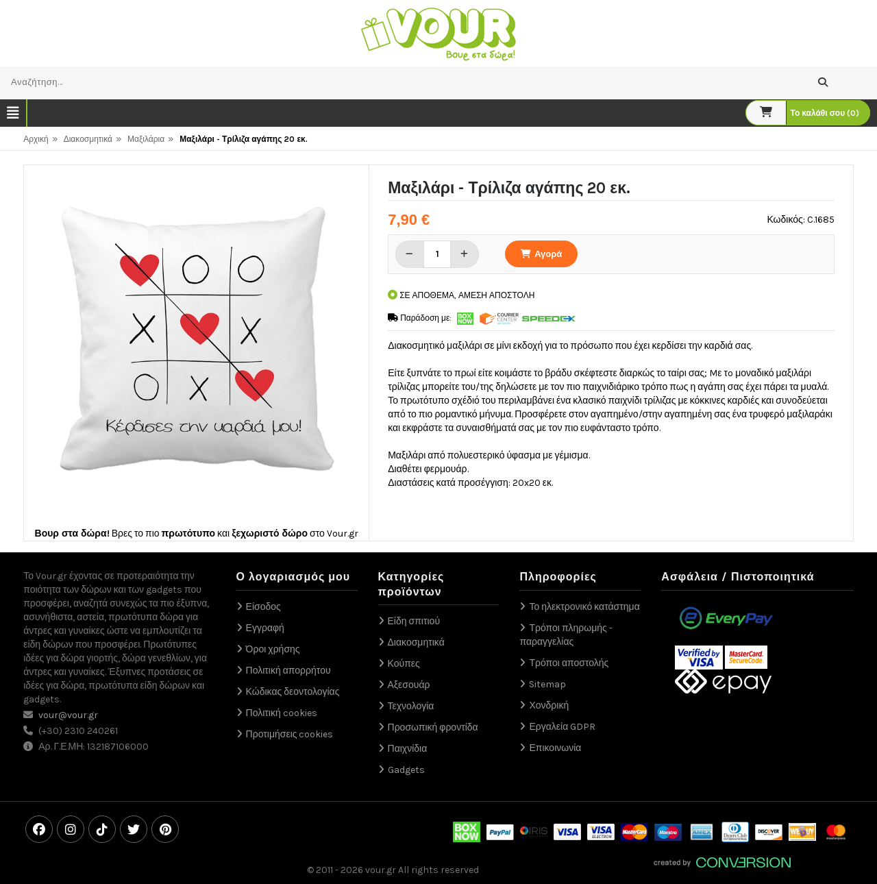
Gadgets (406, 770)
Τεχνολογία (411, 706)
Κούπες (404, 664)
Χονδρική (549, 705)
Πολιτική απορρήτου (288, 670)
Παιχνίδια (408, 748)
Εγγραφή (265, 628)
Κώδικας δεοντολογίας (293, 692)
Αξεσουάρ (409, 685)
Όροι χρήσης (273, 649)
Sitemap (547, 684)
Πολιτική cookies (281, 713)
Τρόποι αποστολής (568, 663)
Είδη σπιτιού (414, 621)
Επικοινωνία (555, 748)
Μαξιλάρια (145, 139)
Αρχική (35, 139)
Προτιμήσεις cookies (290, 734)
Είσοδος (263, 607)
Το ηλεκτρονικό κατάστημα (584, 607)
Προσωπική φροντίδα (433, 727)
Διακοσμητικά (88, 139)
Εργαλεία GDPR (562, 727)
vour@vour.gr (68, 715)
